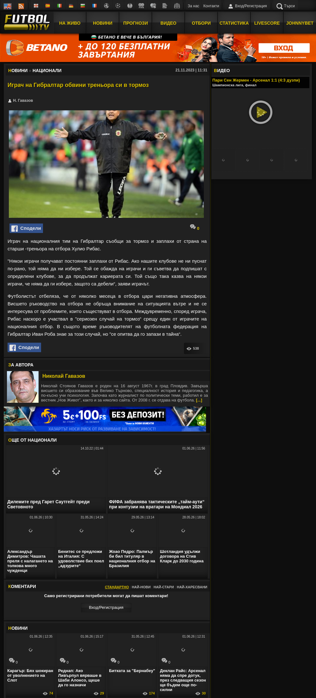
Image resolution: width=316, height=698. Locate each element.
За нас (193, 6)
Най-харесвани (192, 587)
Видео (168, 23)
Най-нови (141, 587)
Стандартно (117, 587)
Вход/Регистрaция (106, 607)
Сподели (26, 228)
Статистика (234, 23)
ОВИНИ (17, 628)
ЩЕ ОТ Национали (32, 440)
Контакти (211, 6)
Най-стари (164, 587)
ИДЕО (222, 70)
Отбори (201, 23)
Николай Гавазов (63, 376)
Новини (102, 23)
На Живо (69, 23)
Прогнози (135, 23)
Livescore (267, 23)
